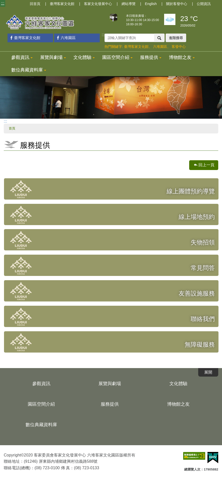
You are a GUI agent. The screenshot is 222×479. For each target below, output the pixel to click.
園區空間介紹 (117, 57)
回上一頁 (206, 165)
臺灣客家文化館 (62, 4)
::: (2, 3)
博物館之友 (182, 57)
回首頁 (35, 4)
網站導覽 (129, 4)
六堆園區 (65, 38)
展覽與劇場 (53, 57)
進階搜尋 (176, 38)
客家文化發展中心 (98, 4)
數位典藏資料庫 (28, 69)
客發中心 (179, 47)
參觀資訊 (22, 57)
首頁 (12, 128)
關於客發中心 (176, 4)
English (151, 4)
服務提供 (150, 57)
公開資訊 (204, 4)
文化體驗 (84, 57)
